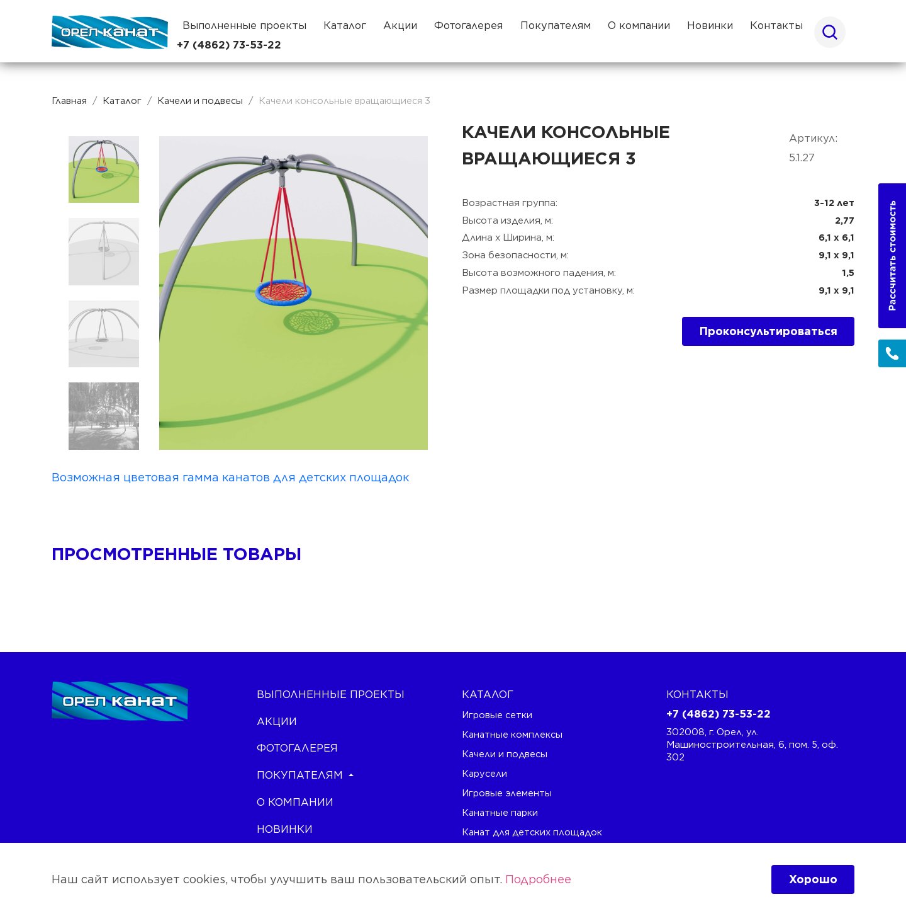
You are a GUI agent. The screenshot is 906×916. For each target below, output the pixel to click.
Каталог (344, 25)
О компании (639, 25)
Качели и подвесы (504, 753)
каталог (487, 694)
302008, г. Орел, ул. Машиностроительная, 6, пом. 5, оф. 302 (752, 744)
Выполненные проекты (244, 25)
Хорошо (813, 879)
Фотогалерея (468, 25)
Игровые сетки (497, 714)
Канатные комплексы (512, 734)
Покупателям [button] (555, 25)
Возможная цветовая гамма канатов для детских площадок (230, 477)
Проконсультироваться (768, 331)
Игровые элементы (507, 792)
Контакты (776, 25)
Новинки (710, 25)
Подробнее (538, 879)
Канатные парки (500, 812)
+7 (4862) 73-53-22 (229, 45)
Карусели (484, 773)
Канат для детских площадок (532, 832)
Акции (400, 25)
